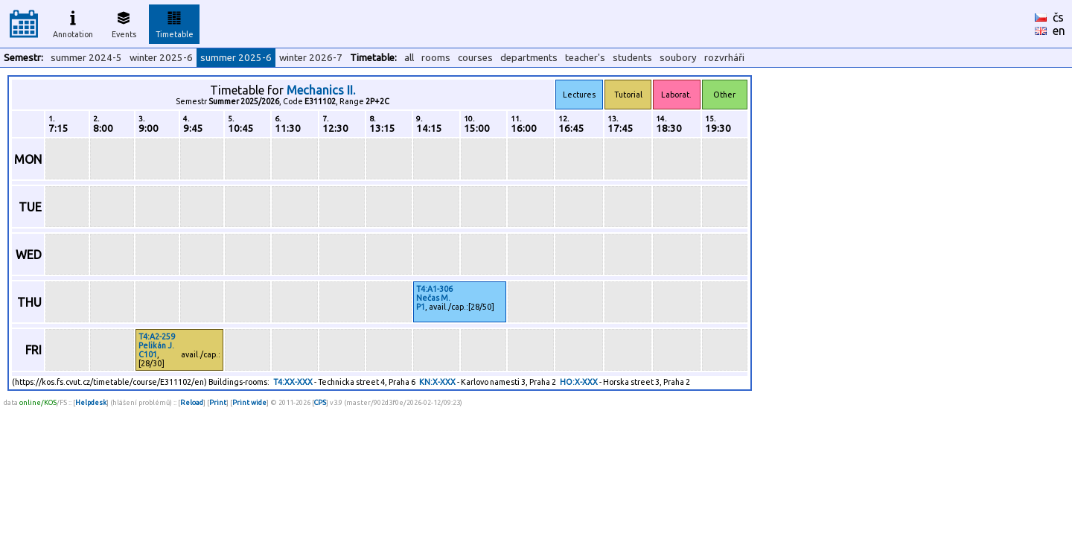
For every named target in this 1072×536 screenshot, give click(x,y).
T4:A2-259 (156, 336)
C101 (147, 354)
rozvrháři (724, 57)
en (1059, 30)
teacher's (585, 57)
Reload (191, 402)
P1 (420, 306)
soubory (678, 57)
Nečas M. (433, 297)
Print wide (249, 402)
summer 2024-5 (86, 57)
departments (529, 57)
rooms (435, 57)
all (409, 57)
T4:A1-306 (434, 288)
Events (124, 22)
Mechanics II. (321, 90)
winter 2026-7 (310, 57)
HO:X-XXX (579, 381)
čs (1058, 17)
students (632, 57)
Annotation (73, 22)
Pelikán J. (156, 345)
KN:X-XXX (437, 381)
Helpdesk (90, 402)
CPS (320, 402)
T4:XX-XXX (293, 381)
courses (475, 57)
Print (217, 402)
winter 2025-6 (161, 57)
